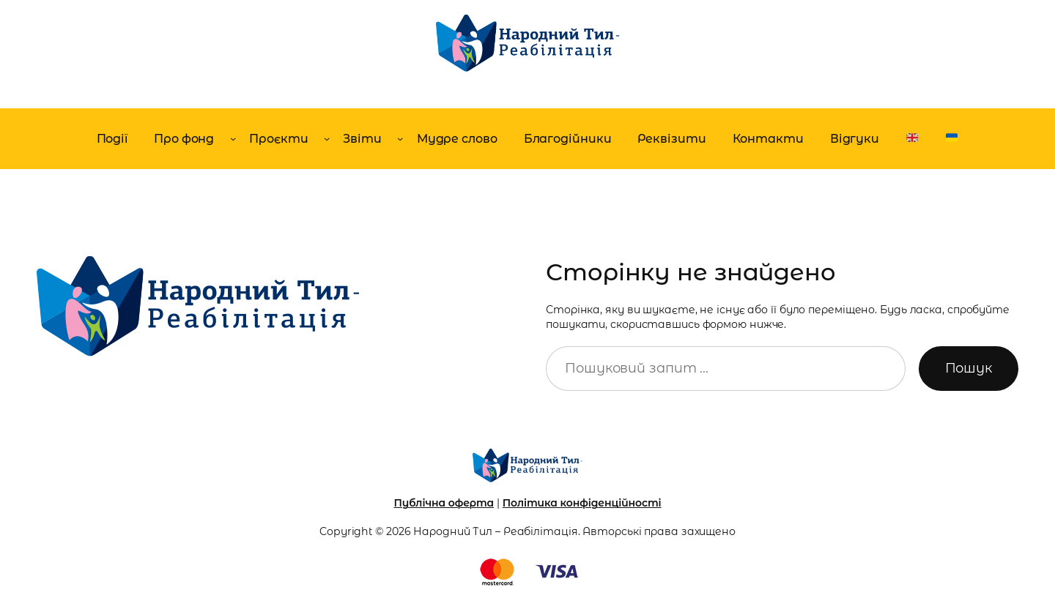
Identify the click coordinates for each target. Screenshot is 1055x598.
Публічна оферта (443, 502)
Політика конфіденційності (582, 502)
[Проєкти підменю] (327, 138)
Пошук (969, 368)
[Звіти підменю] (400, 138)
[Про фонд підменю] (233, 138)
